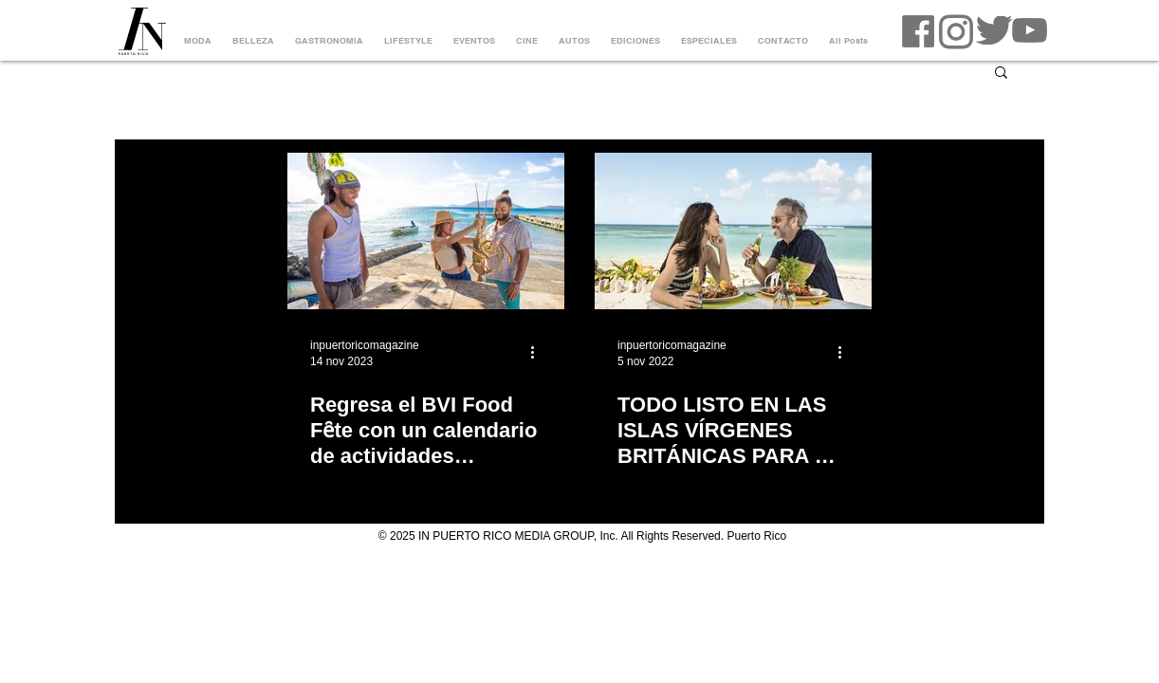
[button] (1001, 73)
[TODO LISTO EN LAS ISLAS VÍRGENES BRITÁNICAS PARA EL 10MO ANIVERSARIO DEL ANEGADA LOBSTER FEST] (733, 231)
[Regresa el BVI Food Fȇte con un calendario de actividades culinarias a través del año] (425, 231)
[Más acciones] (538, 352)
